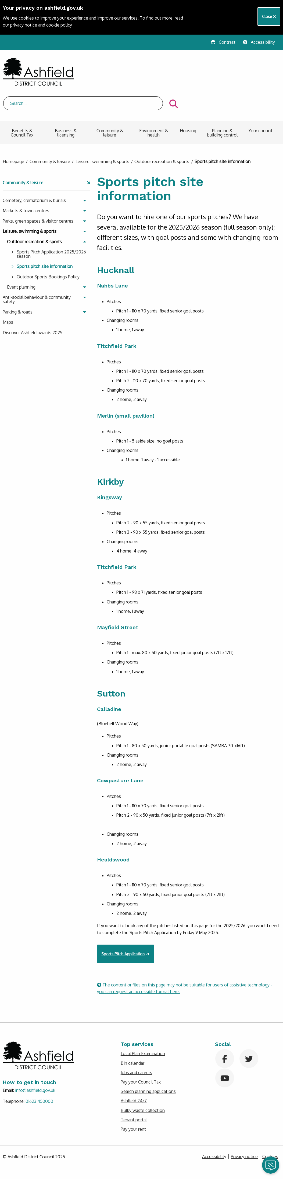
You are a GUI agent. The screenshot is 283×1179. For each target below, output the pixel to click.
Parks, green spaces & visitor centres (38, 193)
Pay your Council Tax (141, 1054)
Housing (188, 102)
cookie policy (59, 25)
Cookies (270, 1128)
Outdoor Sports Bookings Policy (48, 248)
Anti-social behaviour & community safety (37, 271)
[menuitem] (22, 107)
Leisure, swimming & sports (102, 133)
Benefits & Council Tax (22, 105)
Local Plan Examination (143, 1025)
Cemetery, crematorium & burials (34, 172)
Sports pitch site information (45, 238)
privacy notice (23, 25)
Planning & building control (222, 105)
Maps (8, 294)
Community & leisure (109, 105)
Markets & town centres (26, 182)
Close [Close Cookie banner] (269, 16)
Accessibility (214, 1128)
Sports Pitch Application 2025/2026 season (51, 226)
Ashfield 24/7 (134, 1072)
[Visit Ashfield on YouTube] (226, 1049)
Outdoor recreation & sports (161, 133)
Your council (260, 102)
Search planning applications (148, 1063)
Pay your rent (133, 1101)
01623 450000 (39, 1073)
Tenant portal (134, 1091)
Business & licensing (66, 105)
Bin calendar (132, 1035)
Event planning (21, 259)
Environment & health (153, 105)
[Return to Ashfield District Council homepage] (38, 72)
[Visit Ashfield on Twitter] (250, 1030)
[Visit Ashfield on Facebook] (226, 1030)
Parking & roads (18, 283)
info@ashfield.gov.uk (35, 1062)
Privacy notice (244, 1128)
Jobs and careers (136, 1044)
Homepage (13, 133)
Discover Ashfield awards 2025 (32, 304)
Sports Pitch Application (123, 925)
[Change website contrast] (225, 42)
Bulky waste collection (143, 1082)
